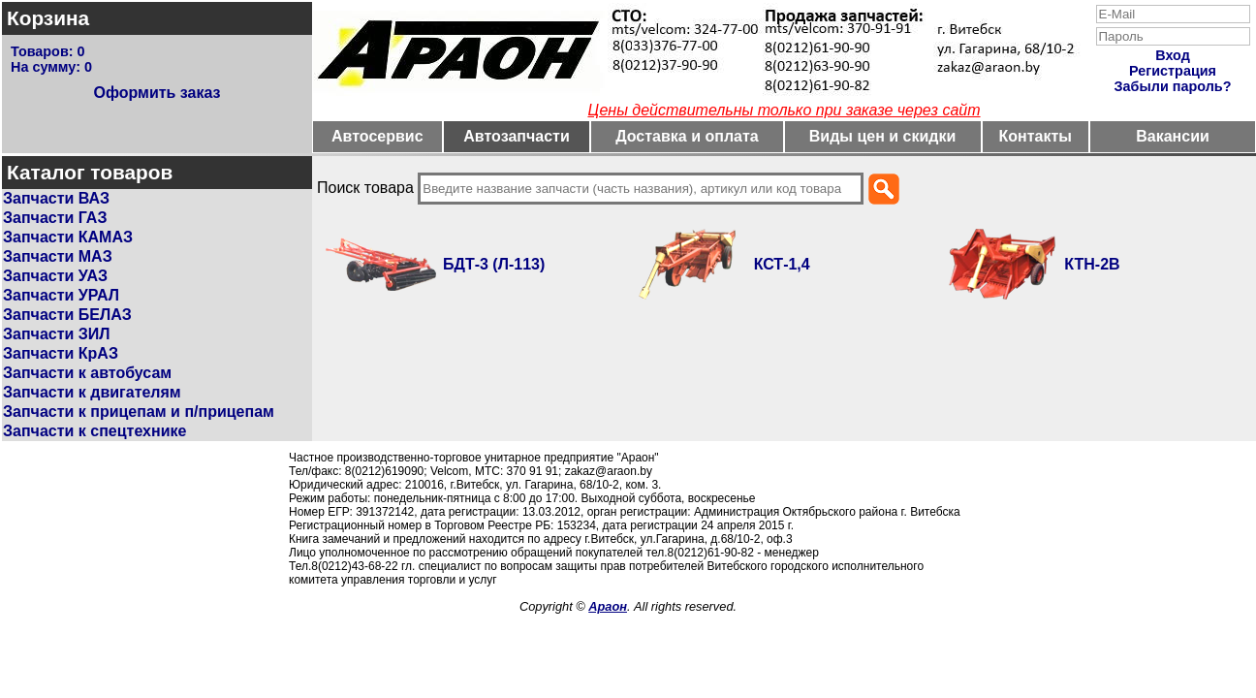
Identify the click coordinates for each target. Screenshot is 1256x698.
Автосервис (377, 136)
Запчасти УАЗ (55, 276)
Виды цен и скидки (883, 136)
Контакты (1035, 136)
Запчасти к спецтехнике (94, 431)
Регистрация (1172, 71)
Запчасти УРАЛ (61, 295)
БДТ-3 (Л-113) (494, 264)
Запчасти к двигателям (92, 392)
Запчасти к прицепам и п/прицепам (138, 411)
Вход (1172, 55)
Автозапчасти (516, 136)
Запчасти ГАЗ (55, 217)
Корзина (48, 18)
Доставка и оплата (687, 136)
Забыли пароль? (1173, 86)
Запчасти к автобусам (87, 373)
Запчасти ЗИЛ (56, 334)
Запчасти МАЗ (57, 256)
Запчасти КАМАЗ (68, 237)
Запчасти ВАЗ (56, 198)
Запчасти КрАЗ (60, 353)
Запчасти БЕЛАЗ (67, 314)
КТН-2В (1091, 264)
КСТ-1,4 (782, 264)
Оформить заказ (156, 92)
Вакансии (1172, 136)
